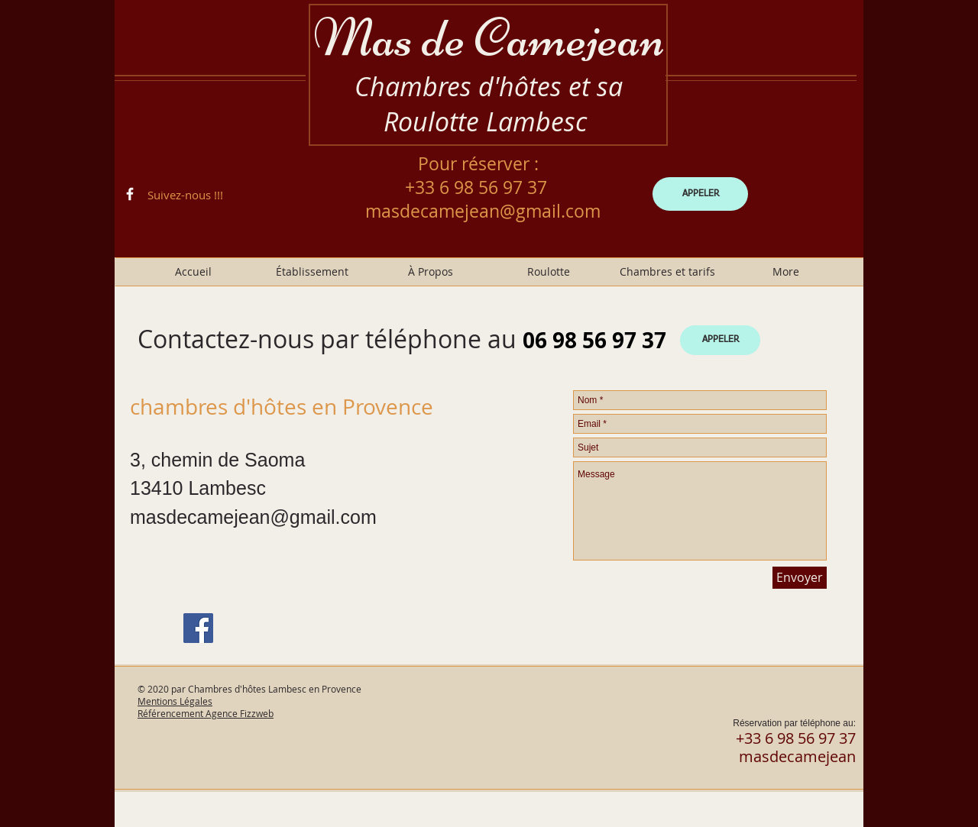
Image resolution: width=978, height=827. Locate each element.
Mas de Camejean (489, 37)
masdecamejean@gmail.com (483, 211)
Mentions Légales (175, 701)
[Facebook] (198, 628)
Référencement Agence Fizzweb (206, 713)
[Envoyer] (799, 578)
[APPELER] (700, 194)
